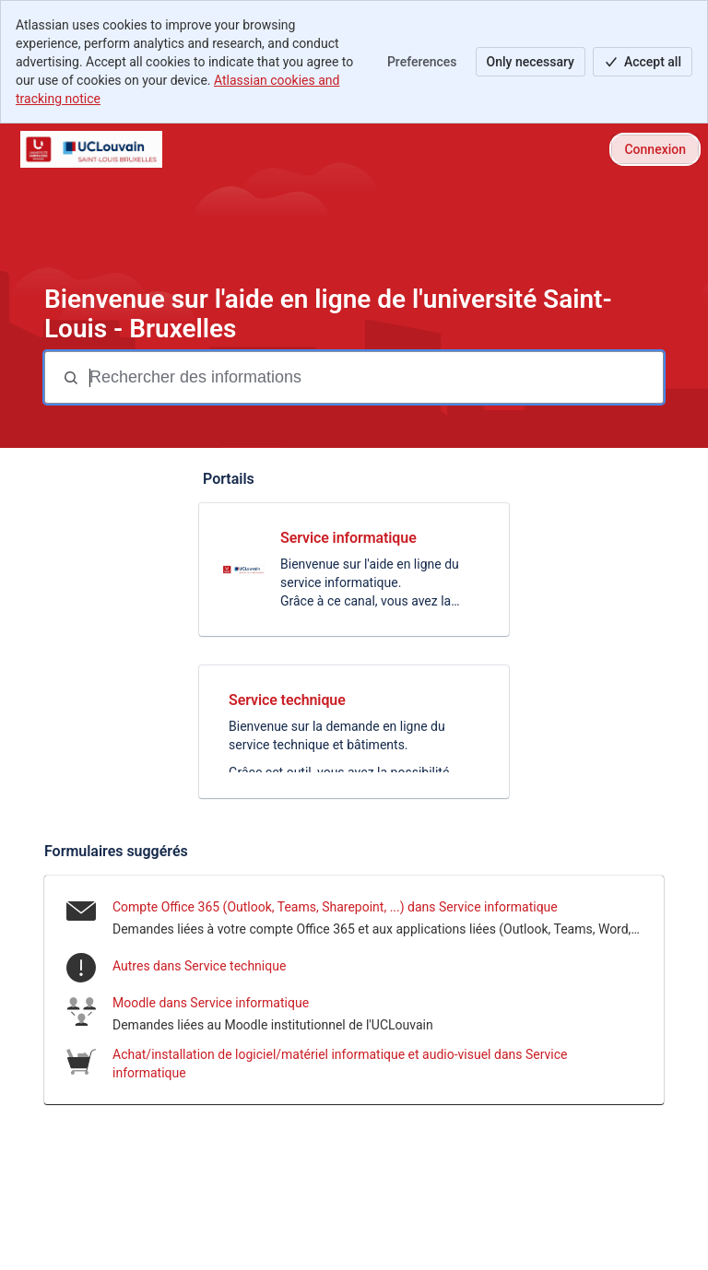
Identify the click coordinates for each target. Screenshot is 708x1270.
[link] (354, 569)
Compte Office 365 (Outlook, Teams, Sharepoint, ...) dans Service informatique (335, 907)
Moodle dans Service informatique (210, 1002)
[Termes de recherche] (374, 377)
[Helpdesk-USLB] (91, 149)
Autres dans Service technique (199, 965)
